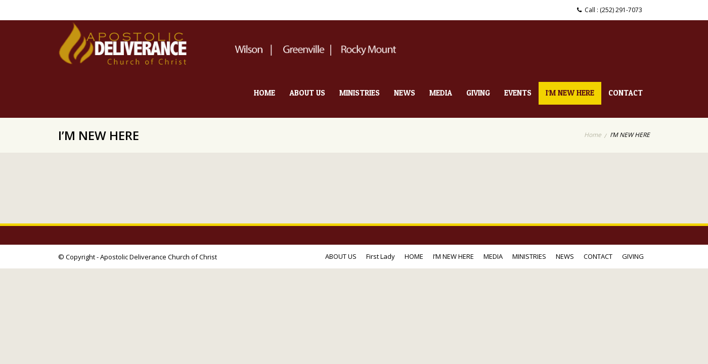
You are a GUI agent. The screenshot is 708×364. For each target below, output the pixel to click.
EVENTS (518, 93)
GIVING (478, 93)
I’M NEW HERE (570, 93)
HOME (264, 93)
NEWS (404, 93)
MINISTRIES (359, 93)
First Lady (380, 256)
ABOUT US (307, 93)
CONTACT (625, 93)
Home (592, 134)
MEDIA (440, 93)
